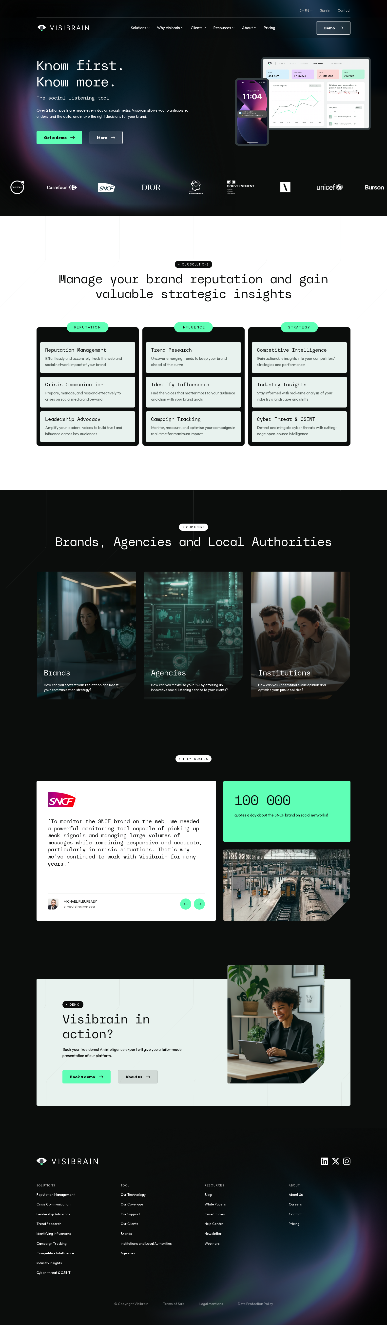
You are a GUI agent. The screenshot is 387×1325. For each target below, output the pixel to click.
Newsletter (213, 1233)
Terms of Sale (174, 1304)
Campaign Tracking (52, 1243)
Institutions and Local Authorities (146, 1243)
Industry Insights (49, 1263)
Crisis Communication (54, 1204)
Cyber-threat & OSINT (54, 1272)
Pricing (269, 27)
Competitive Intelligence (55, 1253)
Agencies (128, 1253)
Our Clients (129, 1224)
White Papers (215, 1204)
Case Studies (215, 1214)
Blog (208, 1194)
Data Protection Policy (255, 1304)
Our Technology (133, 1194)
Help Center (214, 1224)
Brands (126, 1233)
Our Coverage (132, 1204)
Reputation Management (56, 1194)
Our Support (130, 1214)
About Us (296, 1194)
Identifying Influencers (54, 1233)
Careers (295, 1204)
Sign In (325, 10)
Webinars (212, 1243)
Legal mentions (211, 1304)
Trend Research (49, 1224)
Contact (344, 10)
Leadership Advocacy (53, 1214)
